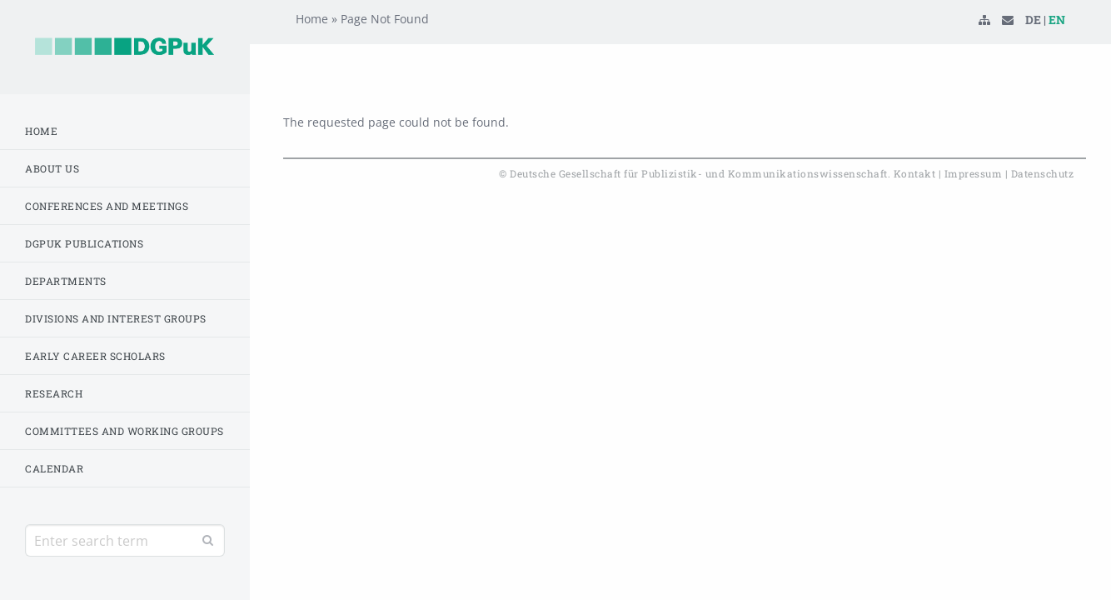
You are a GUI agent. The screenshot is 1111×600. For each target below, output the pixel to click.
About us (52, 168)
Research (53, 393)
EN (1057, 45)
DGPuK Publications (84, 243)
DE (1033, 45)
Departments (66, 281)
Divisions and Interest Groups (116, 318)
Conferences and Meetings (106, 205)
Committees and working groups (124, 431)
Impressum (973, 173)
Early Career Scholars (95, 355)
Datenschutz (1042, 173)
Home (41, 131)
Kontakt (915, 173)
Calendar (54, 468)
